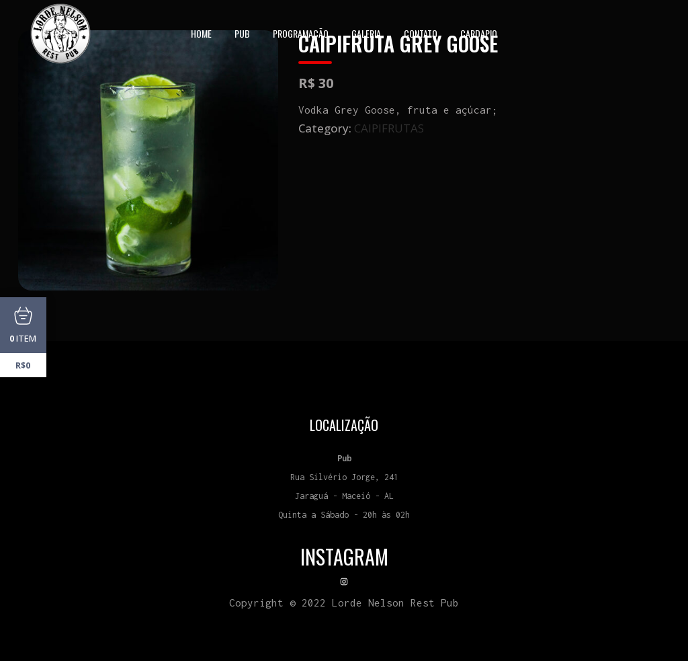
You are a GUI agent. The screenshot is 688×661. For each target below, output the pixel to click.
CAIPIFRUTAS (389, 128)
